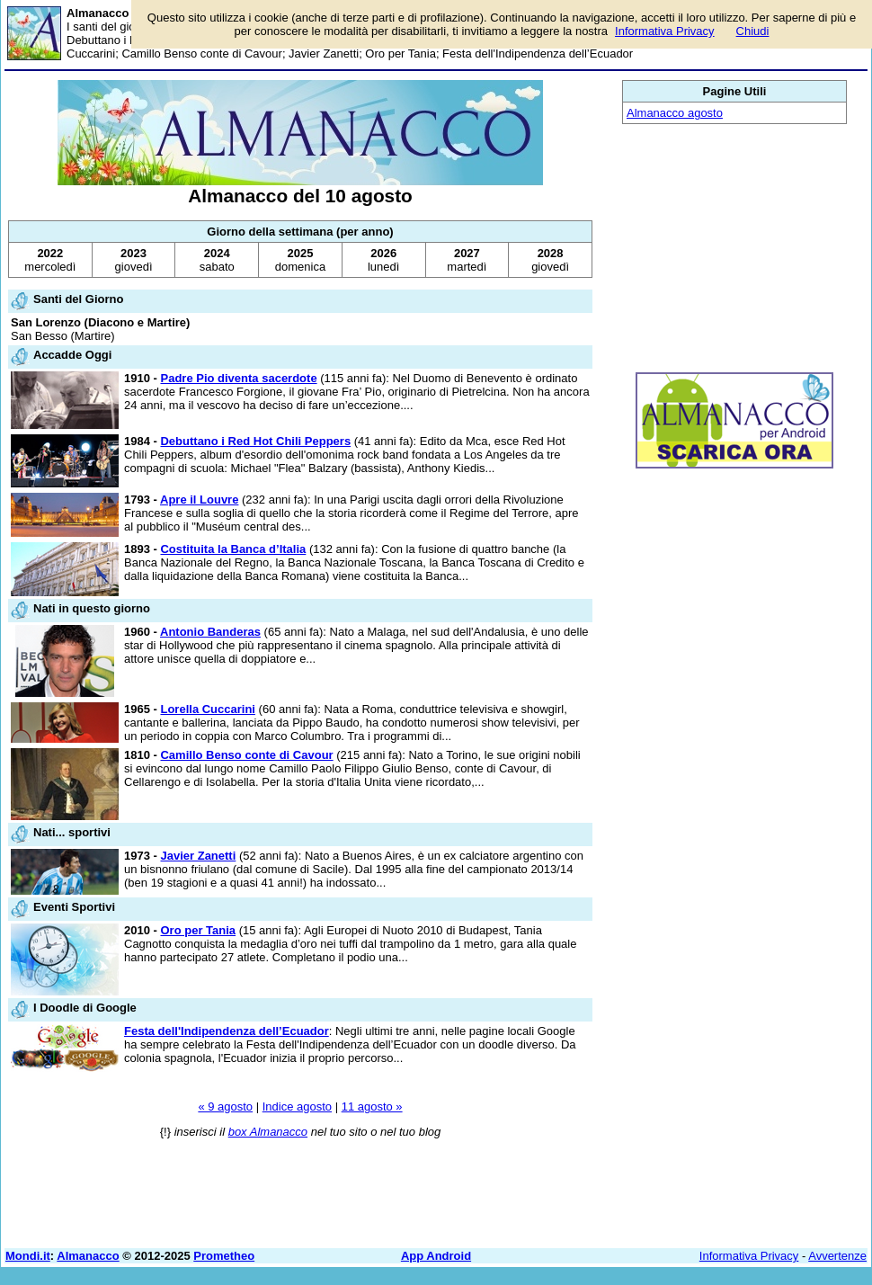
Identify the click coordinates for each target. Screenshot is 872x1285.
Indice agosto (297, 1106)
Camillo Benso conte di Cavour (246, 755)
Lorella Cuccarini (207, 709)
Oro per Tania (198, 930)
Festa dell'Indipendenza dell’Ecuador (226, 1031)
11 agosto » (372, 1106)
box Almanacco (267, 1131)
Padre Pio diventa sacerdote (238, 378)
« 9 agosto (225, 1106)
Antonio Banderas (210, 631)
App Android (436, 1256)
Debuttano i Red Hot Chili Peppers (255, 441)
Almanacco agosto (675, 113)
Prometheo (223, 1256)
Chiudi (753, 31)
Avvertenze (837, 1256)
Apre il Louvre (199, 499)
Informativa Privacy (749, 1256)
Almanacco (88, 1256)
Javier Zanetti (198, 855)
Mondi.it (27, 1256)
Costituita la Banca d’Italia (233, 549)
